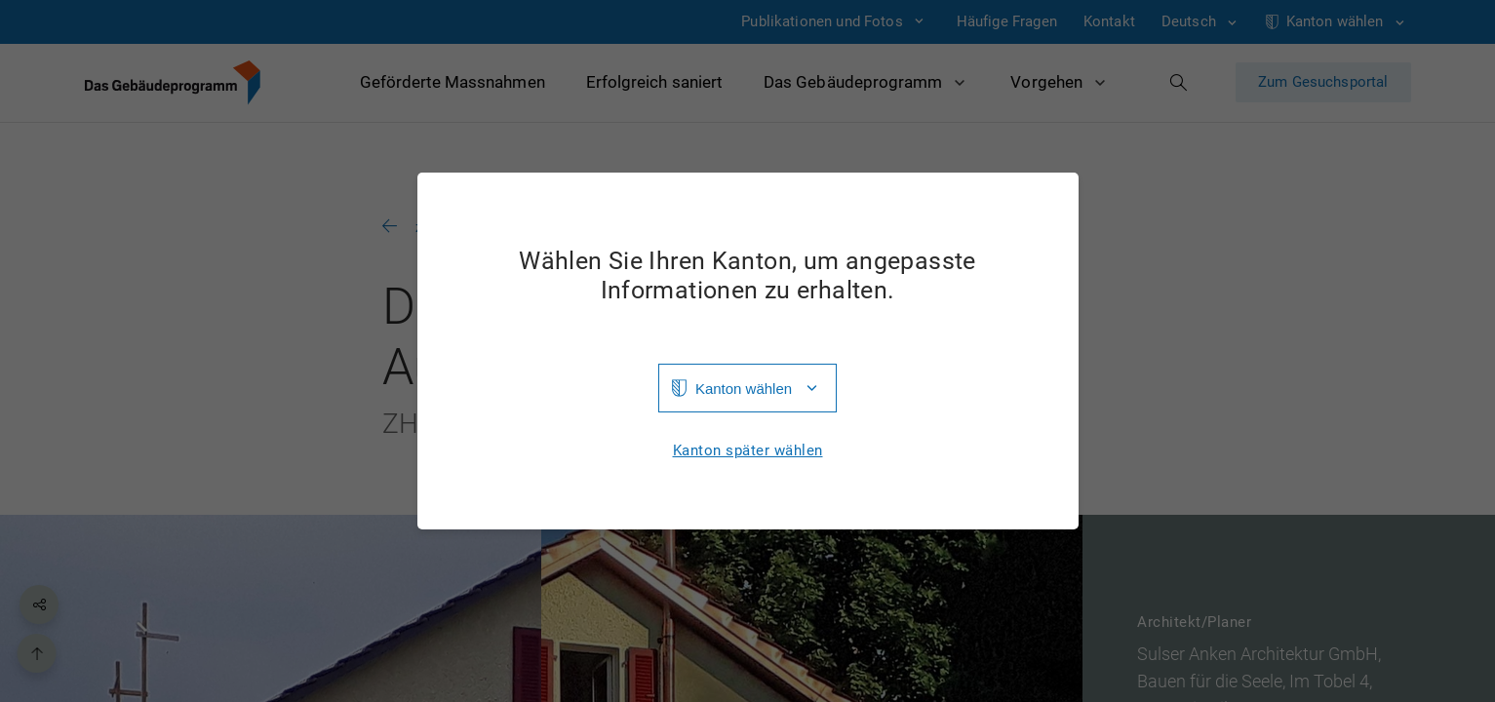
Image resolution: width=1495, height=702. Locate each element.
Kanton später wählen (748, 451)
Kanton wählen (743, 388)
